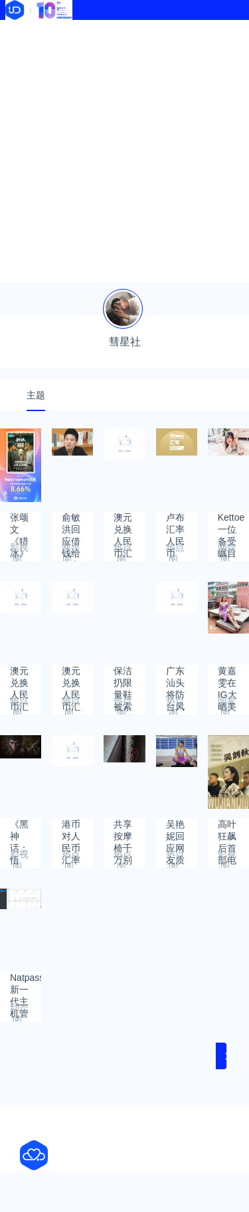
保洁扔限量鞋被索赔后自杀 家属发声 (123, 677)
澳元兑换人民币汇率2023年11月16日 (124, 523)
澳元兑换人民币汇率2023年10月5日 (20, 677)
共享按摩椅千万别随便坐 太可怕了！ (124, 830)
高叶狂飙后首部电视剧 (227, 830)
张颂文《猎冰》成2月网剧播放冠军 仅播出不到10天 (20, 523)
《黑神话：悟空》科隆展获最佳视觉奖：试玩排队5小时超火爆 (19, 830)
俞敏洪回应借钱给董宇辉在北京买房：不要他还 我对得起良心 (71, 523)
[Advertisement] (124, 151)
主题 (36, 395)
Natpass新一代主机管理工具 (25, 984)
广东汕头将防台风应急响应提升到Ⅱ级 (175, 677)
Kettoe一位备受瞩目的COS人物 (231, 523)
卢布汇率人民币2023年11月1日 (176, 523)
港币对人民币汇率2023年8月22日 (72, 830)
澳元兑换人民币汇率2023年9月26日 (72, 677)
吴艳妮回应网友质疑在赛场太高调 (175, 830)
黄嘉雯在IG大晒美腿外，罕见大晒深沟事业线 (227, 677)
